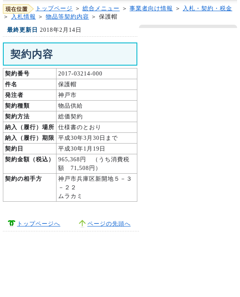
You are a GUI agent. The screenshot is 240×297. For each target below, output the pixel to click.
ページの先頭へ (109, 224)
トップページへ (38, 224)
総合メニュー (101, 8)
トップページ (54, 8)
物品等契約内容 (67, 17)
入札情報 (23, 17)
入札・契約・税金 (207, 8)
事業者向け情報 (151, 8)
